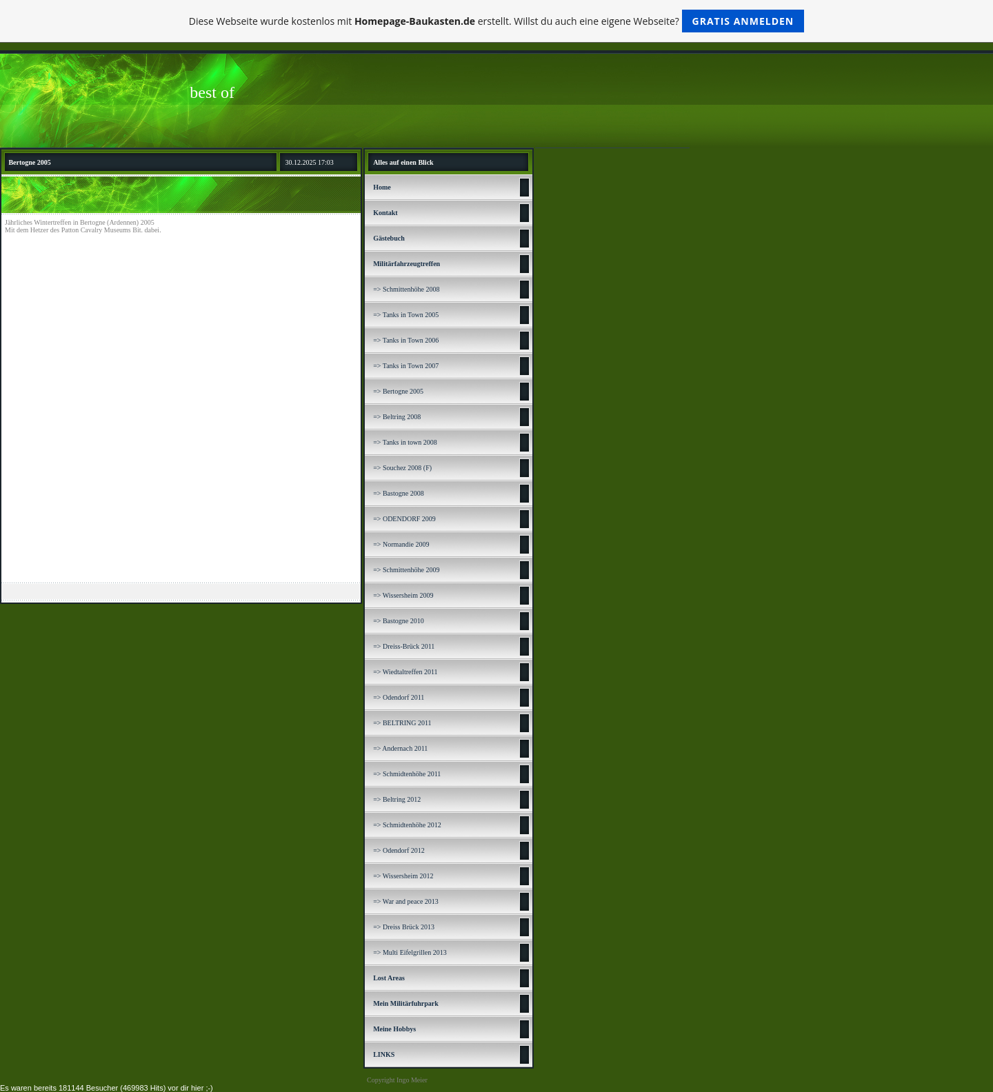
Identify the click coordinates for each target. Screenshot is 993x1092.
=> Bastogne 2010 (398, 621)
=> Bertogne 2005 (398, 391)
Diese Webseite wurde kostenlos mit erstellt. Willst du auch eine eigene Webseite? (497, 21)
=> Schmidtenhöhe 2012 (407, 825)
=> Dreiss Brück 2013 (403, 927)
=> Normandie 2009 (401, 544)
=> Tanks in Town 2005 (406, 314)
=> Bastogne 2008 (398, 493)
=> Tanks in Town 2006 (406, 340)
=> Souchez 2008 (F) (402, 468)
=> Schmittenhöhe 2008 (406, 289)
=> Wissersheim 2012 (403, 876)
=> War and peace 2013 (406, 901)
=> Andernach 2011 (400, 748)
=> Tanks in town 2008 (405, 442)
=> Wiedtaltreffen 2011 (405, 672)
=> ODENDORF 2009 (404, 519)
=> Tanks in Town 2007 (406, 366)
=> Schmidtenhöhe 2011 (407, 774)
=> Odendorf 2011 (398, 697)
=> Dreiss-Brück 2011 (403, 646)
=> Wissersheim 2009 (403, 595)
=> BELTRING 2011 (402, 723)
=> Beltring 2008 (397, 417)
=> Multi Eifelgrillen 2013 (410, 952)
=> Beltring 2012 (397, 799)
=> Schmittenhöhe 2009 (406, 570)
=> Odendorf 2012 (399, 850)
